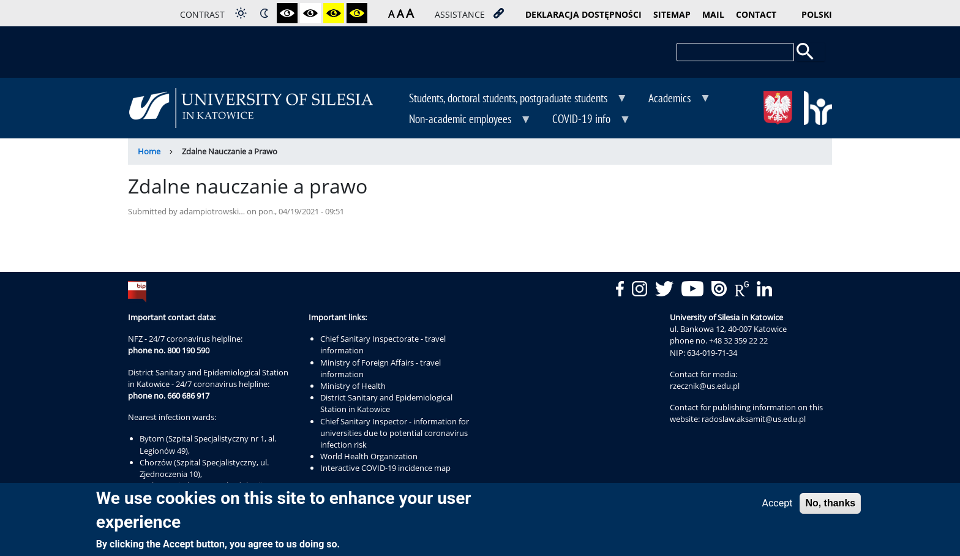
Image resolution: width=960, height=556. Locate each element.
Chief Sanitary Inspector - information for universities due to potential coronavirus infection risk (394, 433)
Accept (777, 507)
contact (756, 14)
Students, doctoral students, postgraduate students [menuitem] (509, 99)
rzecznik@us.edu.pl (705, 385)
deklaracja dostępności (583, 14)
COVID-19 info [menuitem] (582, 120)
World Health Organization (369, 456)
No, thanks (830, 507)
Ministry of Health (353, 385)
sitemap (672, 14)
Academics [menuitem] (671, 99)
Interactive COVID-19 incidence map (385, 467)
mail (713, 14)
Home (149, 151)
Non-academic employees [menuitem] (461, 120)
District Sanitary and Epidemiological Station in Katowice (386, 403)
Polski (816, 14)
